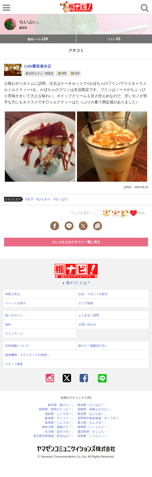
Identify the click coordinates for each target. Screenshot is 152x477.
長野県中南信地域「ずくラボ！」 (99, 418)
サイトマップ (14, 333)
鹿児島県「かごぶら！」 (93, 431)
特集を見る (12, 294)
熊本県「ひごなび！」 (92, 405)
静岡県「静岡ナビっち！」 (57, 409)
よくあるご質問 (88, 315)
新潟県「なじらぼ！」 (92, 413)
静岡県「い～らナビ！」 (93, 427)
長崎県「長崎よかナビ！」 (95, 409)
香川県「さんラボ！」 (92, 422)
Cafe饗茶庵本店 (37, 66)
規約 (8, 324)
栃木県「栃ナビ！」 (61, 405)
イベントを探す (15, 303)
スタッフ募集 (14, 364)
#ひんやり (43, 199)
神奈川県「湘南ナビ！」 (58, 427)
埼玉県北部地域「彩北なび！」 (54, 435)
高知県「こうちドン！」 (93, 435)
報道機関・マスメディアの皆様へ (27, 354)
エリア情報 (85, 303)
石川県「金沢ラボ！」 (60, 431)
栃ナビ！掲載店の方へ (93, 345)
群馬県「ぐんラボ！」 (60, 422)
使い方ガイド (14, 315)
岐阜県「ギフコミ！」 (60, 418)
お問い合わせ (87, 324)
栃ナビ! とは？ (76, 282)
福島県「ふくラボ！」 (60, 413)
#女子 (29, 199)
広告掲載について (17, 345)
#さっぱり (61, 199)
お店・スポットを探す (93, 294)
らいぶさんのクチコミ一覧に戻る (76, 242)
